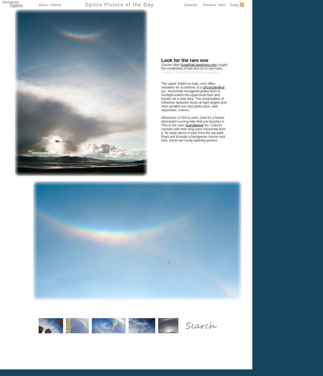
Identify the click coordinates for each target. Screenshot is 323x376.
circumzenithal (213, 87)
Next (221, 5)
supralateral (194, 125)
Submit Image (163, 353)
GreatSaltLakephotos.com (198, 65)
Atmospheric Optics (188, 353)
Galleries (191, 5)
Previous (209, 5)
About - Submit (50, 5)
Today (234, 5)
